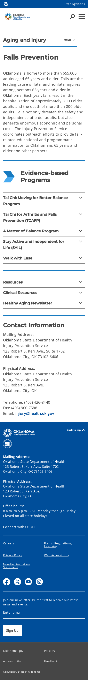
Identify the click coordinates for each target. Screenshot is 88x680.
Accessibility (12, 661)
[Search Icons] (72, 16)
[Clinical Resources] (44, 293)
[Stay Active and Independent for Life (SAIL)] (44, 244)
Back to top (76, 430)
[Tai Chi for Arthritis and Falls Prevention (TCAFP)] (44, 217)
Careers (8, 543)
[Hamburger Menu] (82, 16)
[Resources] (44, 282)
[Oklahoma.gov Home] (6, 4)
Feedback (51, 661)
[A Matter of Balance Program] (44, 231)
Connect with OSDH (19, 527)
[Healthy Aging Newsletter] (44, 303)
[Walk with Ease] (44, 258)
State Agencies (74, 4)
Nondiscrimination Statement (16, 565)
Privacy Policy (12, 555)
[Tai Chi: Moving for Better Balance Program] (44, 201)
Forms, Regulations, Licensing (58, 544)
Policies (49, 651)
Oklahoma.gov (13, 651)
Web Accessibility (56, 555)
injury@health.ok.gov (34, 413)
